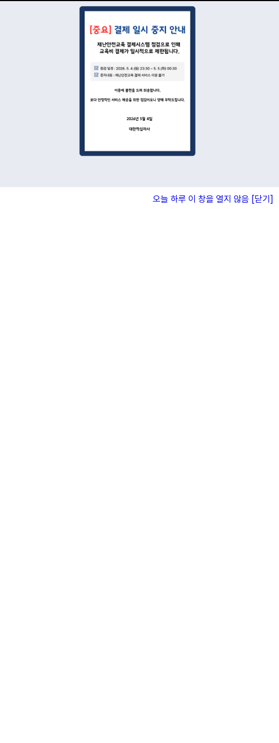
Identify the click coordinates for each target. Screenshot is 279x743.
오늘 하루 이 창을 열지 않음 (202, 199)
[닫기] (262, 199)
